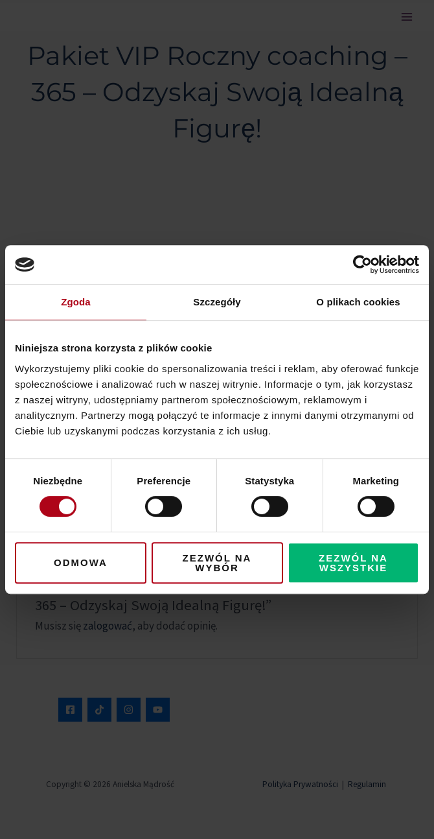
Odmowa (81, 562)
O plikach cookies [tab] (358, 301)
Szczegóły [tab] (216, 301)
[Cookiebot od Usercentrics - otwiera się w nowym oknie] (362, 264)
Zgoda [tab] (76, 301)
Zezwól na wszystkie (353, 562)
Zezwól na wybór (217, 562)
